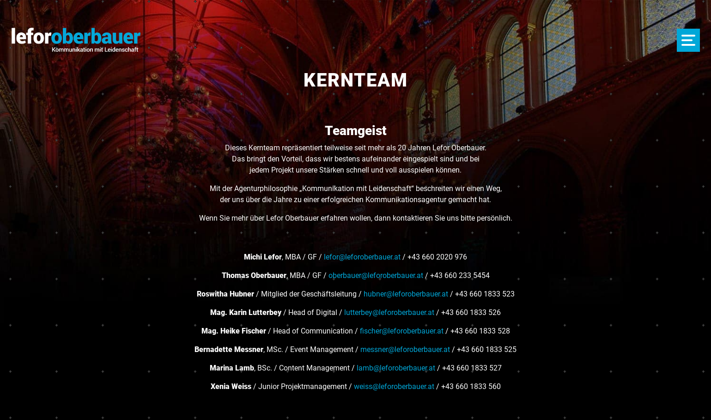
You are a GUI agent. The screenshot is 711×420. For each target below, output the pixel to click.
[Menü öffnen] (688, 40)
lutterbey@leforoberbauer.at (389, 312)
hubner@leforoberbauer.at (406, 294)
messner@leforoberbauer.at (405, 349)
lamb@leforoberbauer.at (396, 368)
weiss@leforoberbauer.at (394, 386)
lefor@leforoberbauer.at (362, 257)
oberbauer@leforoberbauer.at (375, 275)
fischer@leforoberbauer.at (402, 331)
